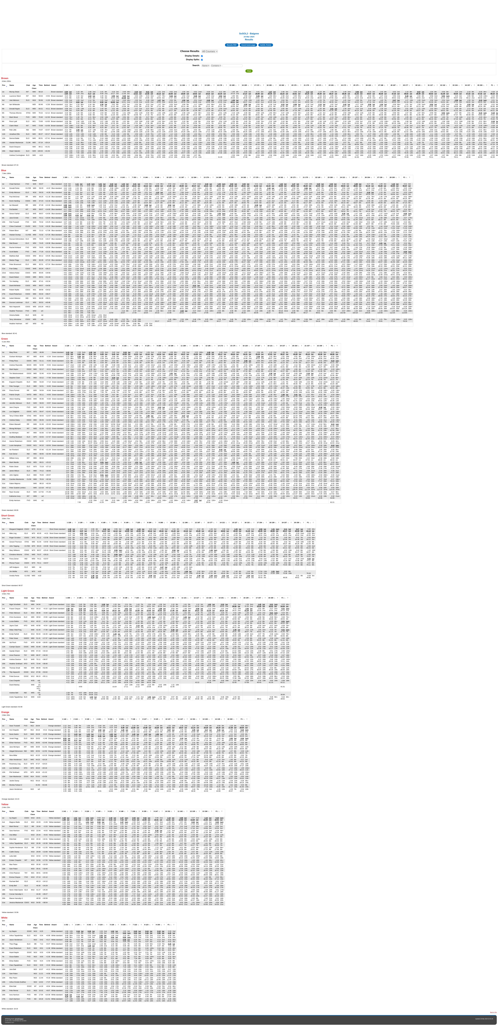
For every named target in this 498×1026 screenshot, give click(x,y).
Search (195, 65)
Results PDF (232, 45)
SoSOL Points (265, 45)
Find (249, 71)
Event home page (248, 45)
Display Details (192, 56)
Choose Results (189, 51)
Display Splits (192, 59)
